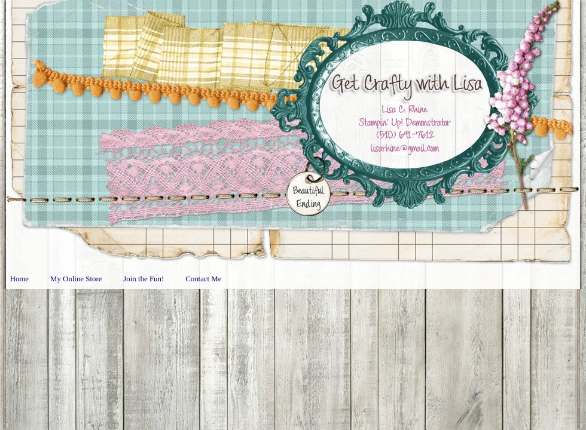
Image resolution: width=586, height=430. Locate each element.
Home (19, 279)
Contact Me (203, 279)
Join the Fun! (143, 279)
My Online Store (76, 279)
